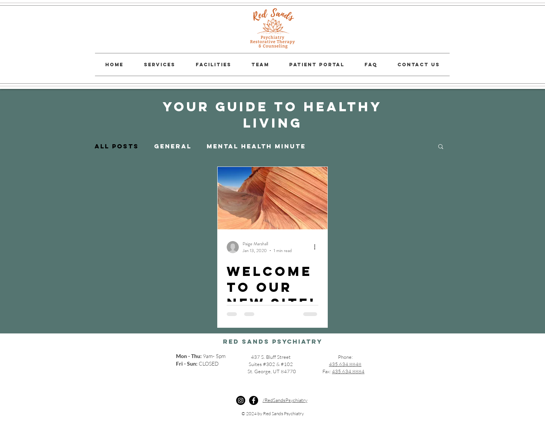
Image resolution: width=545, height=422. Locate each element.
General (173, 146)
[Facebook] (253, 400)
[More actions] (317, 247)
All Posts (117, 146)
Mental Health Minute (256, 146)
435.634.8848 (345, 364)
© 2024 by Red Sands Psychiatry (272, 413)
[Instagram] (240, 400)
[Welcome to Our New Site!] (272, 198)
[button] (440, 147)
